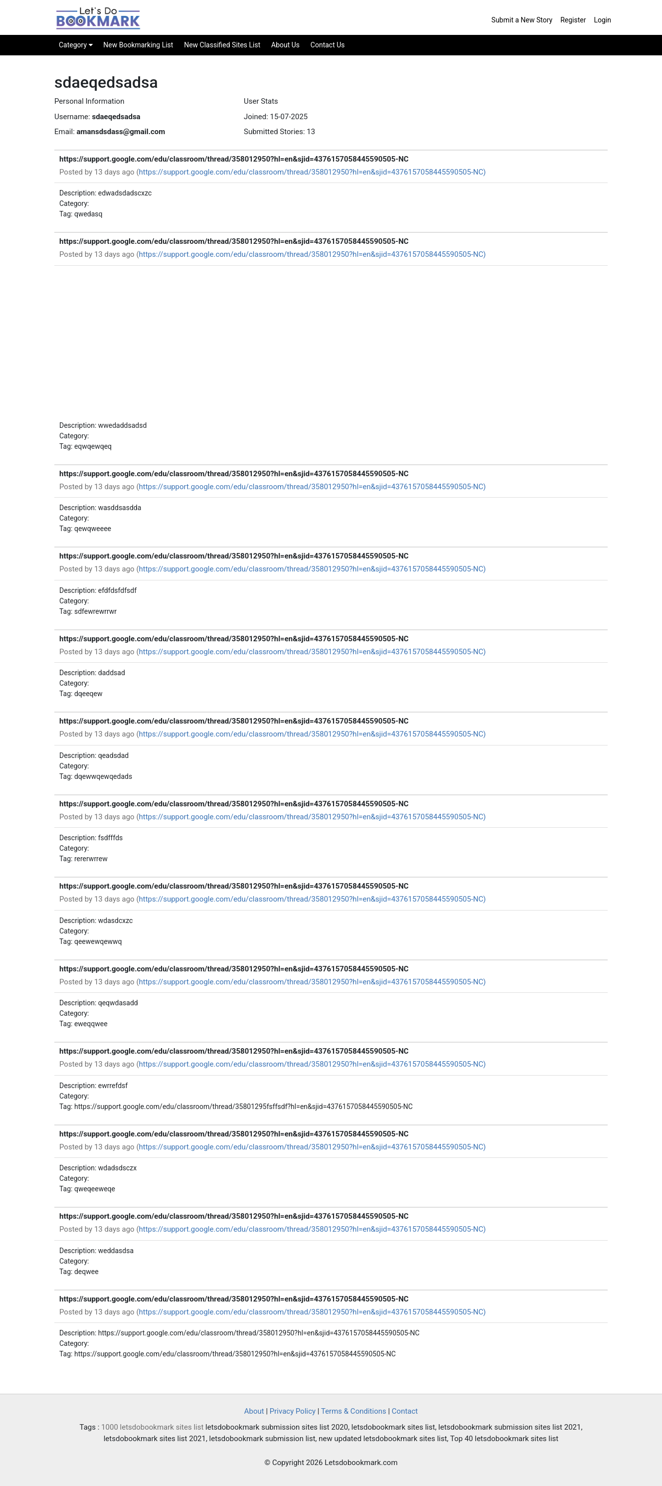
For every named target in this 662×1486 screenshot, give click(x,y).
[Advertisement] (331, 345)
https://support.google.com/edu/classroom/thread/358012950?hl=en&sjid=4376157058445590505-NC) (312, 172)
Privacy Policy (293, 1411)
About (254, 1411)
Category (76, 45)
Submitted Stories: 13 (279, 131)
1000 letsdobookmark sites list (152, 1427)
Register (573, 20)
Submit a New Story (522, 20)
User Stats (261, 101)
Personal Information (89, 101)
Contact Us (328, 45)
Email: (64, 131)
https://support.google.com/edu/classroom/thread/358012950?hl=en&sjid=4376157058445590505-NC (234, 159)
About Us (285, 45)
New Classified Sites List (222, 45)
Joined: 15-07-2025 (276, 116)
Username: (72, 116)
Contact (405, 1411)
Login (602, 20)
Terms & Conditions (353, 1411)
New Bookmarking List (138, 45)
